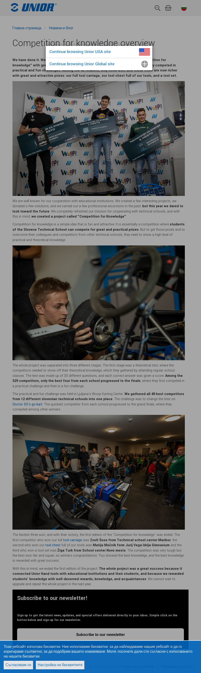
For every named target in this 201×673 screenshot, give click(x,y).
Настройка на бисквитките (60, 665)
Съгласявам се (18, 665)
